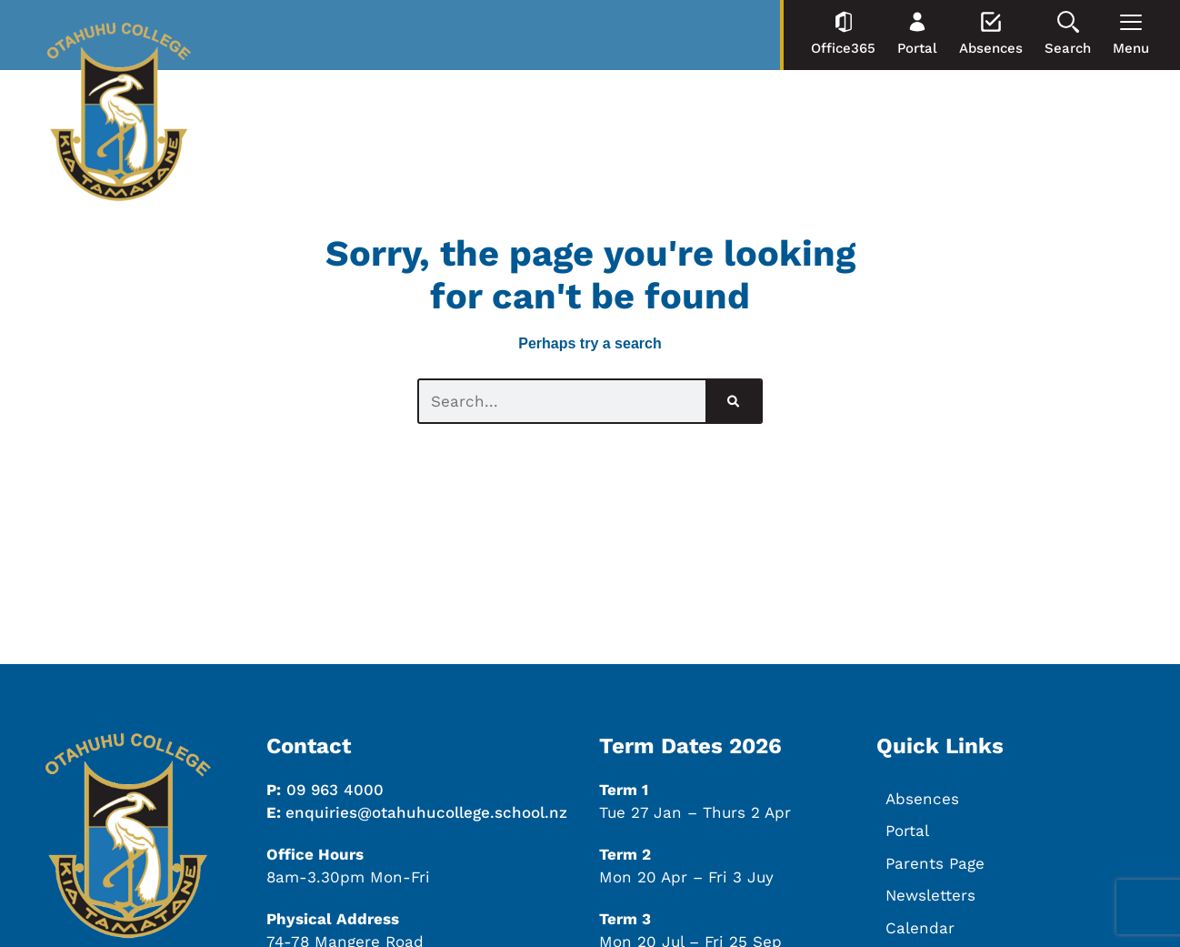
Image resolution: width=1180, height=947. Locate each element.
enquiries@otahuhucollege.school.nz (426, 812)
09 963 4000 (335, 790)
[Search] (733, 401)
